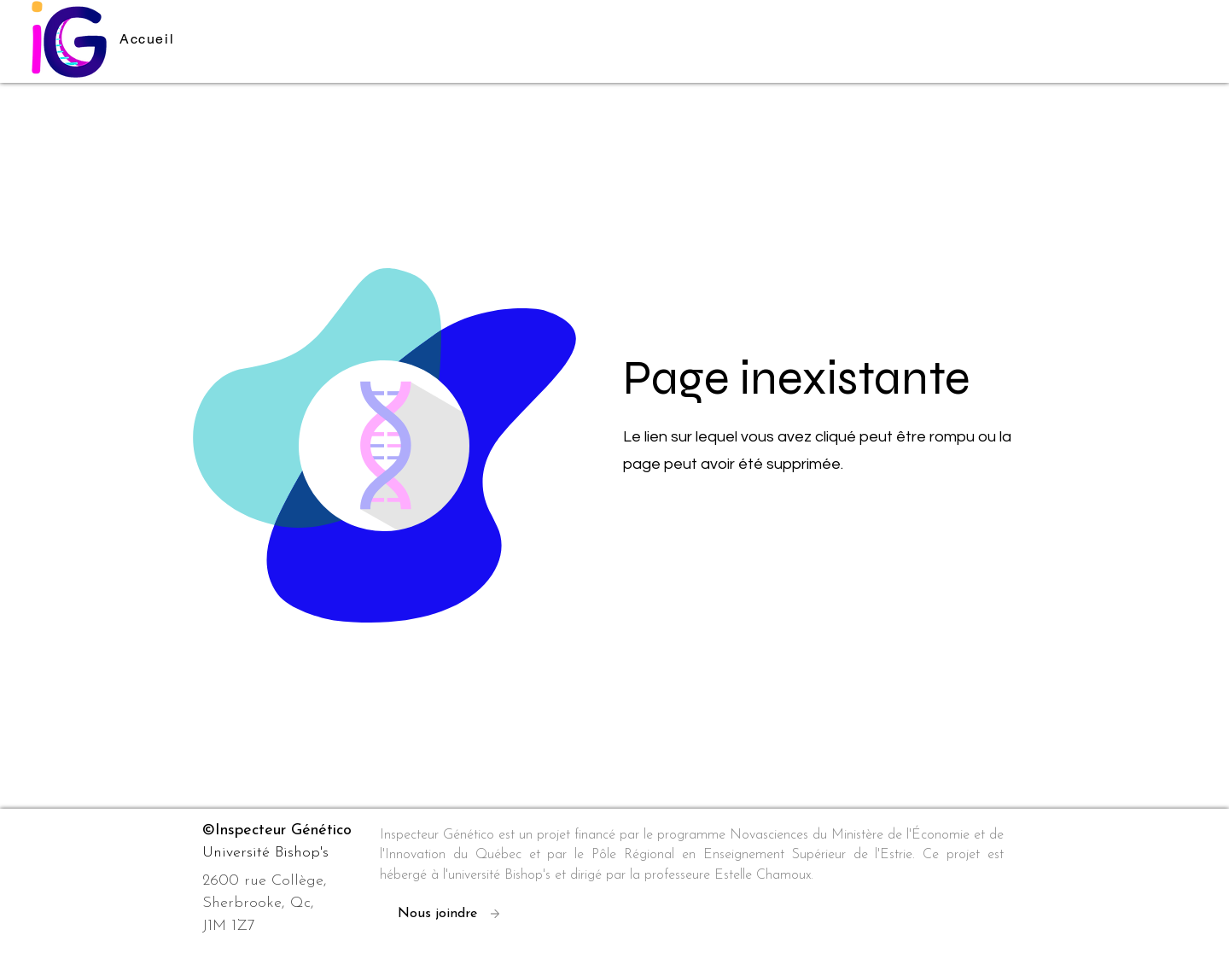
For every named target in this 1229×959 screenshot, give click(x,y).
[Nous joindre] (455, 914)
